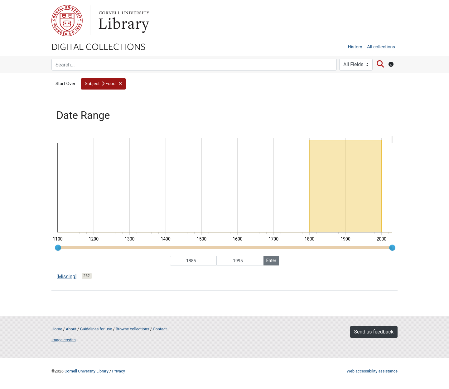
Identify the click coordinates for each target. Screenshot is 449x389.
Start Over (65, 83)
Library (123, 20)
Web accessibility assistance (372, 371)
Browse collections (132, 329)
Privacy (118, 371)
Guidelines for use (96, 329)
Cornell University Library (87, 371)
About (71, 329)
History (355, 47)
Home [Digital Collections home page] (56, 329)
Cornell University (67, 20)
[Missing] (66, 277)
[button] (103, 84)
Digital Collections (98, 46)
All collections (381, 47)
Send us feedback (373, 332)
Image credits (63, 340)
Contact (160, 329)
